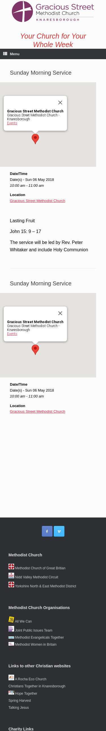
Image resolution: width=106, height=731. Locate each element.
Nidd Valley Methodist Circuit (33, 577)
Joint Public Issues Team (30, 630)
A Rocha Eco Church (27, 679)
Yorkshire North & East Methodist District (42, 586)
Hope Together (22, 694)
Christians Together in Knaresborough (36, 686)
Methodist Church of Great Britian (36, 568)
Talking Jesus (18, 708)
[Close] (60, 102)
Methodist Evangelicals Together (36, 637)
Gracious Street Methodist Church (37, 201)
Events (12, 123)
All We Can (20, 621)
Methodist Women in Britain (32, 644)
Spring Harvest (19, 701)
